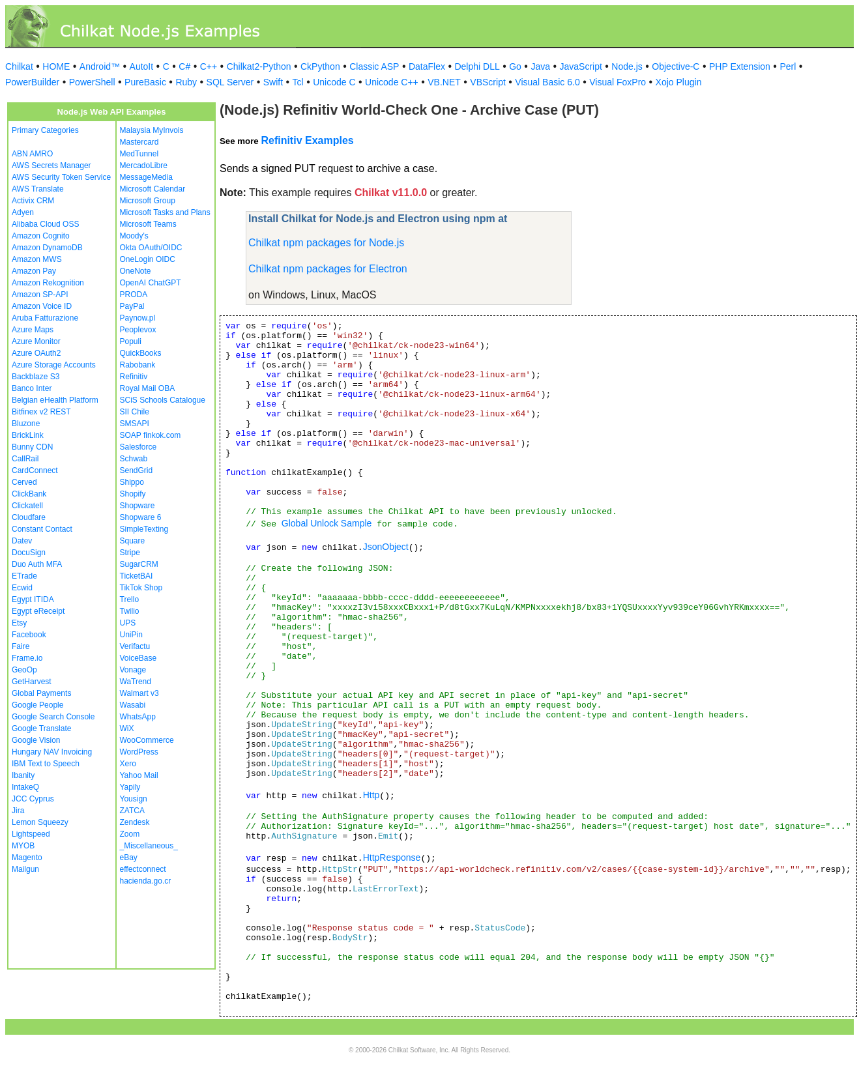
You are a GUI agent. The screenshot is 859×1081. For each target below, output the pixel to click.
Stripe (130, 552)
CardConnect (35, 470)
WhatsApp (138, 716)
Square (132, 540)
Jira (18, 810)
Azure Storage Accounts (54, 364)
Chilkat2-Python (259, 66)
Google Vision (36, 740)
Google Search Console (53, 716)
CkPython (320, 66)
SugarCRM (139, 564)
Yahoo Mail (139, 775)
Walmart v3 (139, 693)
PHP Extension (739, 66)
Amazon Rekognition (48, 282)
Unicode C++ (391, 82)
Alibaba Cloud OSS (45, 224)
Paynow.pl (138, 318)
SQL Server (230, 82)
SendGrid (136, 470)
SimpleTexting (144, 529)
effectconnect (143, 869)
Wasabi (133, 705)
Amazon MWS (37, 259)
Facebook (29, 634)
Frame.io (27, 658)
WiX (127, 728)
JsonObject (386, 546)
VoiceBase (138, 658)
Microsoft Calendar (153, 189)
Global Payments (41, 693)
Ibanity (23, 775)
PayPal (132, 306)
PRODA (134, 294)
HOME (56, 66)
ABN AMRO (32, 153)
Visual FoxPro (617, 82)
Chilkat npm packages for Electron (327, 268)
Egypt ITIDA (33, 599)
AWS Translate (38, 189)
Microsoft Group (147, 200)
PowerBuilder (32, 82)
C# (184, 66)
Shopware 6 (141, 517)
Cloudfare (29, 517)
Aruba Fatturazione (45, 318)
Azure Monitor (36, 341)
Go (515, 66)
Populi (130, 341)
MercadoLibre (143, 165)
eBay (129, 857)
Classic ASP (374, 66)
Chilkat (19, 66)
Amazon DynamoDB (47, 247)
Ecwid (22, 587)
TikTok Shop (141, 587)
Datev (22, 540)
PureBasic (145, 82)
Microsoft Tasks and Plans (165, 212)
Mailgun (25, 869)
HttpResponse (392, 857)
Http (371, 795)
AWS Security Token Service (61, 177)
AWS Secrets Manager (51, 165)
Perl (787, 66)
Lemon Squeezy (40, 822)
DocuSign (29, 552)
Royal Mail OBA (147, 388)
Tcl (298, 82)
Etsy (19, 622)
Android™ (100, 66)
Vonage (133, 669)
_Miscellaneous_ (149, 845)
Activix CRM (33, 200)
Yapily (130, 787)
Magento (27, 857)
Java (540, 66)
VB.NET (444, 82)
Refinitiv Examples (307, 140)
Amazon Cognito (41, 235)
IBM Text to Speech (46, 763)
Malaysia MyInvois (152, 130)
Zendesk (135, 822)
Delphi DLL (476, 66)
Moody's (134, 235)
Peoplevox (138, 329)
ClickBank (29, 493)
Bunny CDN (32, 447)
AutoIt (142, 66)
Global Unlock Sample (327, 523)
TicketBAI (136, 576)
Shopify (133, 493)
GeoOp (24, 669)
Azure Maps (32, 329)
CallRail (25, 458)
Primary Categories (45, 130)
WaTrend (135, 681)
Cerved (24, 482)
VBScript (487, 82)
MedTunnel (139, 153)
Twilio (129, 611)
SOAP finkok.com (150, 435)
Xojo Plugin (679, 82)
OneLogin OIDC (147, 259)
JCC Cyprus (33, 798)
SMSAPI (134, 423)
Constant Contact (42, 529)
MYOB (23, 845)
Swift (273, 82)
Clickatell (27, 505)
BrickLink (28, 435)
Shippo (132, 482)
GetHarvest (31, 681)
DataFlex (427, 66)
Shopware (137, 505)
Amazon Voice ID (42, 306)
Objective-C (675, 66)
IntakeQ (25, 787)
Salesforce (138, 447)
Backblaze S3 (35, 376)
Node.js (626, 66)
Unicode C (334, 82)
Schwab (134, 458)
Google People (37, 705)
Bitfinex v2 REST (41, 411)
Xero (128, 763)
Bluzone (26, 423)
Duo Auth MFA (37, 564)
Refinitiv (134, 376)
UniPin (131, 634)
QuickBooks (141, 353)
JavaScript (581, 66)
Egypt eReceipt (38, 611)
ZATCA (132, 810)
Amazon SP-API (40, 294)
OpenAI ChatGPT (150, 282)
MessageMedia (146, 177)
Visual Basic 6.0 (547, 82)
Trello (129, 599)
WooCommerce (147, 740)
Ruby (186, 82)
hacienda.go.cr (145, 881)
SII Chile (134, 411)
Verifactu (135, 646)
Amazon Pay (34, 271)
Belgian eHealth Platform (55, 400)
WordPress (139, 752)
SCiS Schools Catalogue (162, 400)
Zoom (130, 834)
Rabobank (138, 364)
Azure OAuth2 (36, 353)
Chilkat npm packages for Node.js (326, 242)
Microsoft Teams (148, 224)
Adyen (23, 212)
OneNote (135, 271)
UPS (128, 622)
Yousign (133, 798)
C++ (208, 66)
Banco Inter (31, 388)
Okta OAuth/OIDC (151, 247)
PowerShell (92, 82)
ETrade (24, 576)
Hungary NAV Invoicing (52, 752)
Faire (20, 646)
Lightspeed (31, 834)
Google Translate (41, 728)
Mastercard (139, 142)
